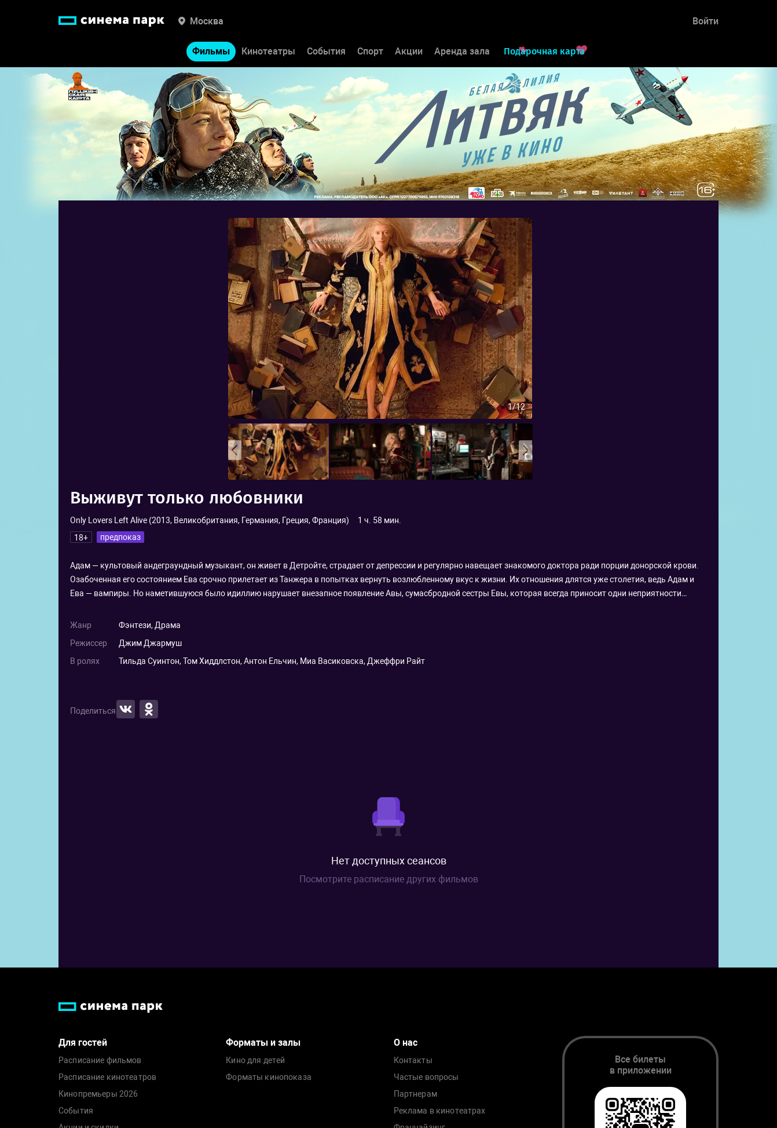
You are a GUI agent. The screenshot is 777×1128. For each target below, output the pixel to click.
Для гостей (82, 1042)
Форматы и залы (263, 1042)
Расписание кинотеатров (107, 1077)
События (326, 51)
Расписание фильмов (100, 1060)
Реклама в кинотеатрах (440, 1111)
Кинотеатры (268, 51)
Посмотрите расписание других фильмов (388, 879)
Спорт (370, 51)
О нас (405, 1042)
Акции (409, 51)
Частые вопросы (426, 1077)
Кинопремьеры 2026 (98, 1094)
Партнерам (415, 1094)
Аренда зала (462, 51)
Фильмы (211, 51)
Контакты (413, 1060)
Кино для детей (255, 1060)
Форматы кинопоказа (268, 1077)
